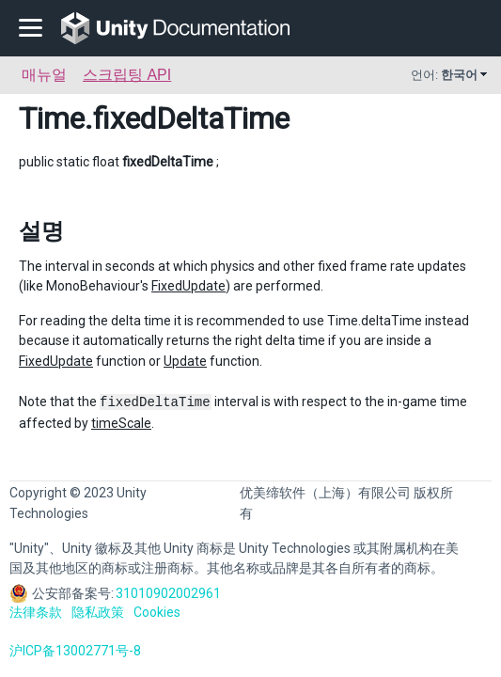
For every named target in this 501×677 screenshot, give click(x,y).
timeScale (121, 423)
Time (52, 118)
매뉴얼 (44, 75)
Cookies (156, 612)
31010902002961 (168, 593)
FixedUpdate (188, 285)
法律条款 (35, 612)
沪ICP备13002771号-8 (75, 650)
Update (185, 361)
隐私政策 (97, 612)
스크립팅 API (127, 75)
